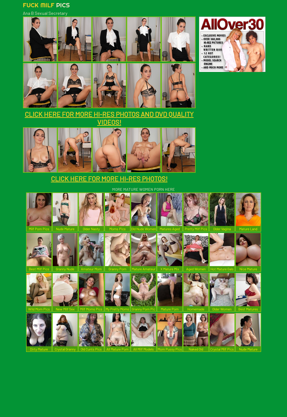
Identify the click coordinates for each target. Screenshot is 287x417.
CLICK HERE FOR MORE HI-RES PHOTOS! (109, 179)
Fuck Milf (46, 5)
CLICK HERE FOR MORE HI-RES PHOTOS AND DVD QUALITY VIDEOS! (109, 118)
